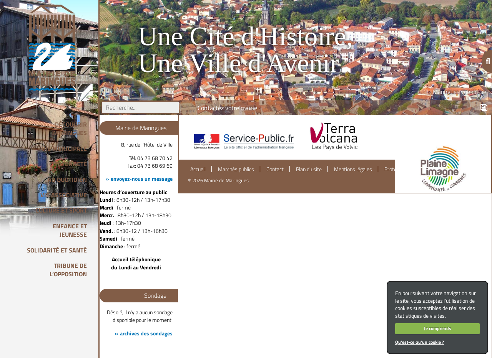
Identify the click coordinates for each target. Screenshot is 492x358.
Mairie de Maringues (226, 180)
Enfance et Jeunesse (70, 230)
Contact (275, 169)
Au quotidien (67, 179)
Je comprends (437, 328)
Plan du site (309, 169)
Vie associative (63, 195)
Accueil (198, 169)
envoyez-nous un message (142, 179)
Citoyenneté (68, 163)
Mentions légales (353, 169)
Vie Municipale (64, 148)
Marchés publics (236, 169)
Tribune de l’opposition (68, 270)
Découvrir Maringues (70, 128)
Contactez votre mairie (227, 107)
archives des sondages (146, 333)
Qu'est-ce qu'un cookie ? (419, 342)
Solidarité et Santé (57, 250)
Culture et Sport (61, 210)
